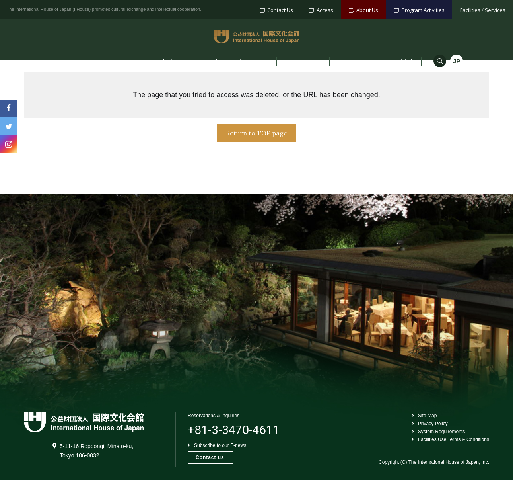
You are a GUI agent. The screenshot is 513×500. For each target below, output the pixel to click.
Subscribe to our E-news (219, 465)
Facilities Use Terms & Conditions (447, 461)
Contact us (210, 477)
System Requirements (434, 453)
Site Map (419, 436)
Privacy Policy (425, 444)
